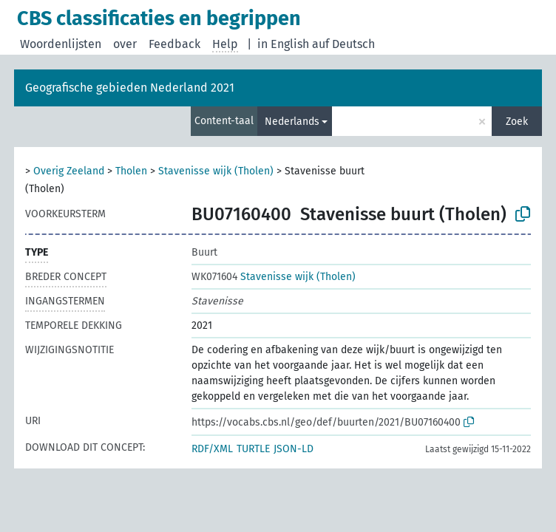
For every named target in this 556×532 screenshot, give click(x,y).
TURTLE (253, 449)
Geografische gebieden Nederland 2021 (129, 88)
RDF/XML (212, 449)
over (125, 44)
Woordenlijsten (60, 44)
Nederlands (292, 121)
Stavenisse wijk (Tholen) (216, 171)
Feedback (174, 44)
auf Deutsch (343, 44)
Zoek (517, 121)
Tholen (131, 171)
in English (283, 44)
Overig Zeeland (68, 171)
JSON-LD (293, 449)
